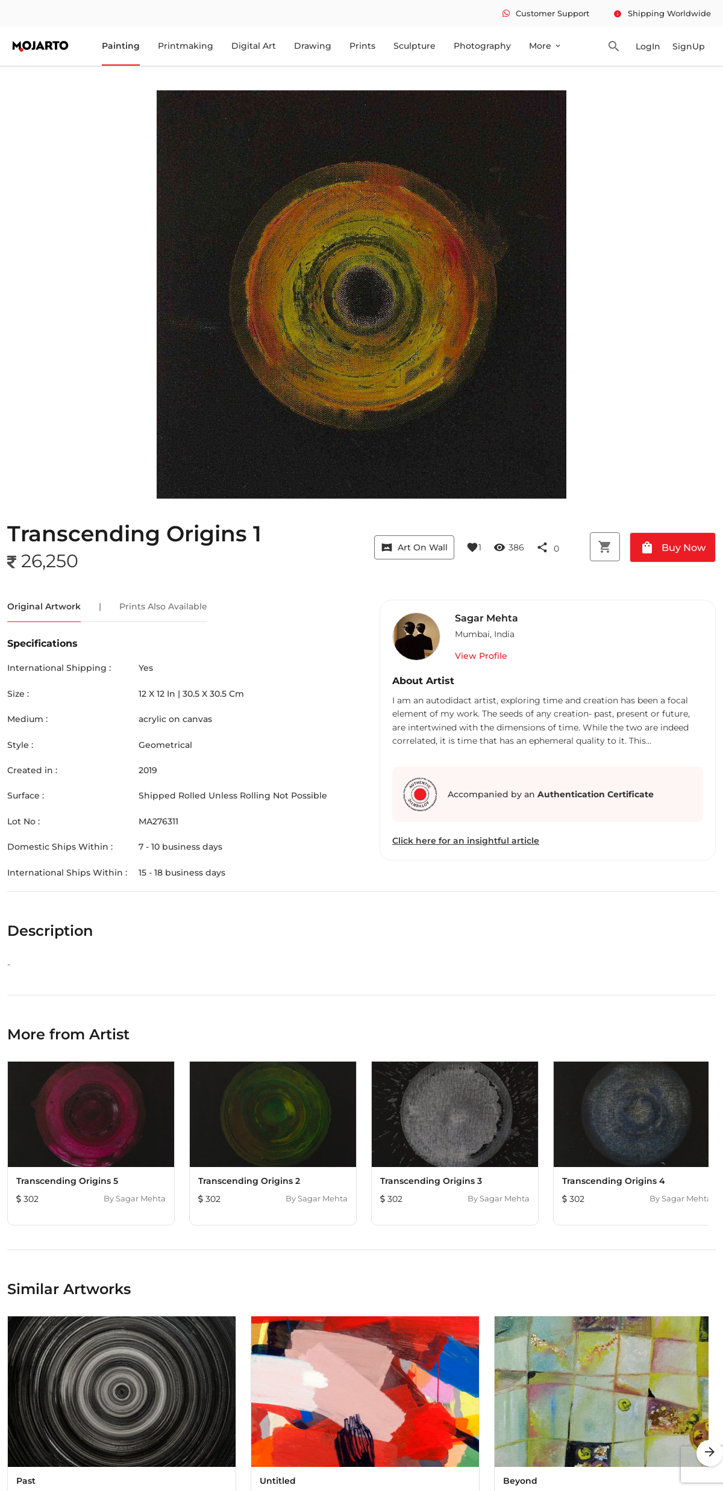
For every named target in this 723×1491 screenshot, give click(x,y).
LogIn (648, 46)
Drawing (312, 45)
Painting (121, 45)
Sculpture (414, 45)
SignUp (688, 46)
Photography (482, 45)
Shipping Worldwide (662, 13)
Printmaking (185, 45)
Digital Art (253, 45)
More (545, 45)
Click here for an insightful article (465, 840)
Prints (362, 45)
